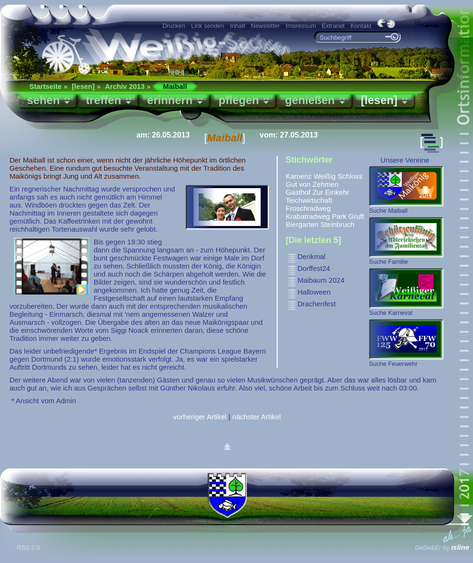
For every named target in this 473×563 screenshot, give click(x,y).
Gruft (356, 216)
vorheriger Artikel (200, 417)
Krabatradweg (308, 216)
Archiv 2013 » (128, 86)
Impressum (301, 25)
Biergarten (302, 224)
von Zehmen (318, 184)
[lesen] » (86, 86)
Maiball (175, 86)
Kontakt (360, 25)
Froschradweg (308, 208)
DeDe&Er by (442, 547)
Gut (291, 184)
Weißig (324, 176)
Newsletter (265, 25)
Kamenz (299, 176)
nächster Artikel (256, 417)
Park (339, 216)
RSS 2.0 (29, 547)
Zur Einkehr (331, 192)
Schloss (350, 176)
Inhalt (237, 25)
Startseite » (48, 86)
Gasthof (298, 192)
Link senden (207, 25)
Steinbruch (337, 224)
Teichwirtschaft (309, 200)
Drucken (173, 25)
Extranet (333, 25)
